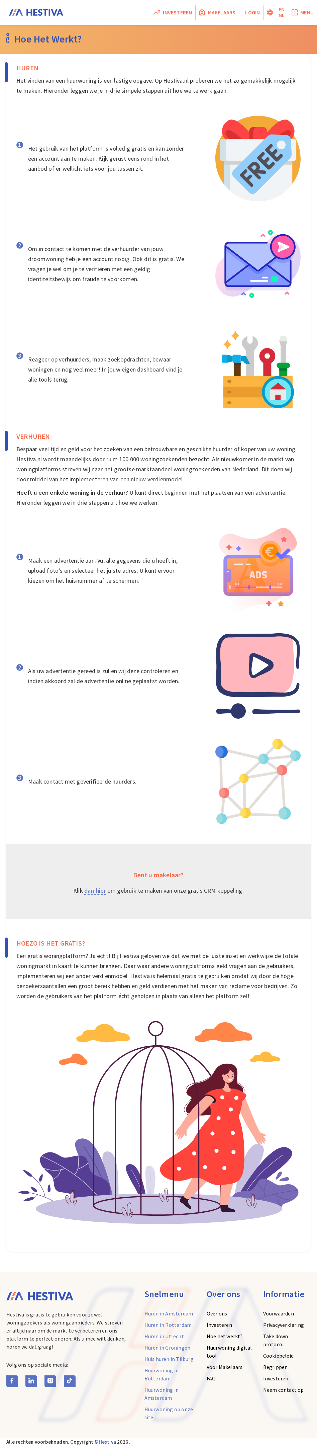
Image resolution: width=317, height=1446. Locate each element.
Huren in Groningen (167, 1347)
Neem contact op (283, 1389)
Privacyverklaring (283, 1324)
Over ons (217, 1313)
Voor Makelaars (225, 1367)
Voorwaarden (278, 1313)
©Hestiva (105, 1442)
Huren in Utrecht (164, 1336)
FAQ (211, 1378)
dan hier (95, 890)
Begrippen (275, 1367)
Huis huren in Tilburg (169, 1359)
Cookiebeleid (278, 1355)
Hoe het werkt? (225, 1336)
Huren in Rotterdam (168, 1324)
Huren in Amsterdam (168, 1313)
